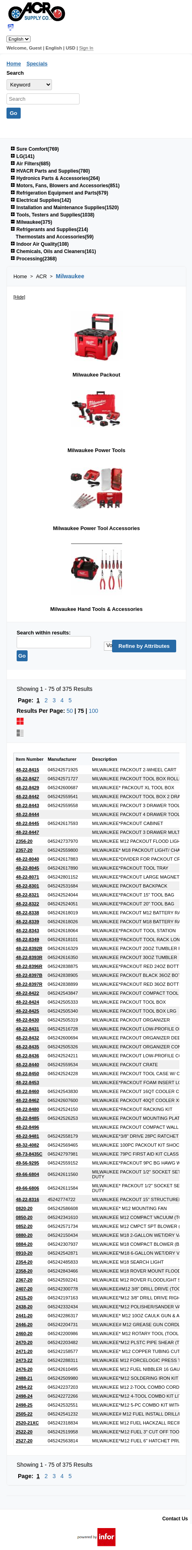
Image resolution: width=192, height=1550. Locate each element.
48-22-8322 (27, 903)
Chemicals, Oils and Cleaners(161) (53, 251)
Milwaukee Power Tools (96, 450)
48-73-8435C (29, 1154)
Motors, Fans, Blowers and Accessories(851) (65, 185)
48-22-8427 (27, 778)
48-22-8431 (27, 1028)
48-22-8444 (27, 814)
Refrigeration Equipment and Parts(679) (59, 193)
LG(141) (23, 156)
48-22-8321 (27, 894)
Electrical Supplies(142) (41, 200)
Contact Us (175, 1519)
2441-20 (24, 1315)
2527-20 (24, 1440)
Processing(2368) (34, 259)
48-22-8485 (27, 1118)
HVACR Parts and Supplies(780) (50, 171)
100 (93, 711)
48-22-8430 (27, 1019)
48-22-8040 (27, 859)
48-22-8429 (27, 787)
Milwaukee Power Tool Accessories (96, 528)
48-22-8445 (27, 823)
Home (13, 64)
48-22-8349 (27, 939)
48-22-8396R (29, 966)
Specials (36, 64)
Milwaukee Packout (96, 375)
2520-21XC (27, 1422)
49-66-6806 (27, 1188)
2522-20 (24, 1431)
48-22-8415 (27, 769)
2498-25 (24, 1405)
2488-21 (24, 1378)
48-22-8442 (27, 796)
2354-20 (24, 1262)
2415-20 (24, 1297)
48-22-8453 (27, 1082)
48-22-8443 (27, 805)
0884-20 (24, 1244)
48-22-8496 (27, 1127)
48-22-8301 (27, 885)
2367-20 (24, 1279)
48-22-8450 (27, 1073)
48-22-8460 (27, 1091)
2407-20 (24, 1288)
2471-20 (24, 1351)
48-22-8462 (27, 1100)
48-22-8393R (29, 957)
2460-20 (24, 1333)
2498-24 (24, 1396)
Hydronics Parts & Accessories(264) (55, 178)
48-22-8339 (27, 921)
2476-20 (24, 1369)
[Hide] (19, 296)
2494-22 (24, 1387)
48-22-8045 (27, 868)
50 (70, 711)
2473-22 (24, 1360)
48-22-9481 (27, 1136)
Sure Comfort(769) (35, 149)
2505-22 (24, 1413)
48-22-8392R (29, 948)
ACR (41, 276)
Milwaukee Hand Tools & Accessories (96, 609)
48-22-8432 (27, 1037)
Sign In (86, 47)
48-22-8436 (27, 1055)
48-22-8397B (29, 975)
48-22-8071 (27, 877)
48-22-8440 (27, 1064)
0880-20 (24, 1235)
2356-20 (24, 841)
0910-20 (24, 1253)
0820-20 (24, 1208)
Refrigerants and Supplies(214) (49, 229)
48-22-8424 (27, 1002)
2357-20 (24, 850)
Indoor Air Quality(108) (40, 244)
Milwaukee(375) (31, 222)
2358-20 (24, 1271)
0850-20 (24, 1217)
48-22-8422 (27, 993)
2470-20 (24, 1342)
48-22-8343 (27, 930)
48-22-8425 (27, 1011)
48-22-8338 (27, 912)
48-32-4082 (27, 1145)
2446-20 (24, 1324)
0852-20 (24, 1226)
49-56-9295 (27, 1162)
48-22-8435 (27, 1046)
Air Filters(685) (30, 164)
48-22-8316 (27, 1199)
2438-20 (24, 1306)
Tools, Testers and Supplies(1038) (53, 215)
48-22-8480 (27, 1109)
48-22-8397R (29, 984)
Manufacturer (61, 759)
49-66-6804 (27, 1174)
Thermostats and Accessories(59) (55, 237)
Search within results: (44, 633)
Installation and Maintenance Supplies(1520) (65, 207)
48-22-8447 (27, 832)
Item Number (29, 759)
